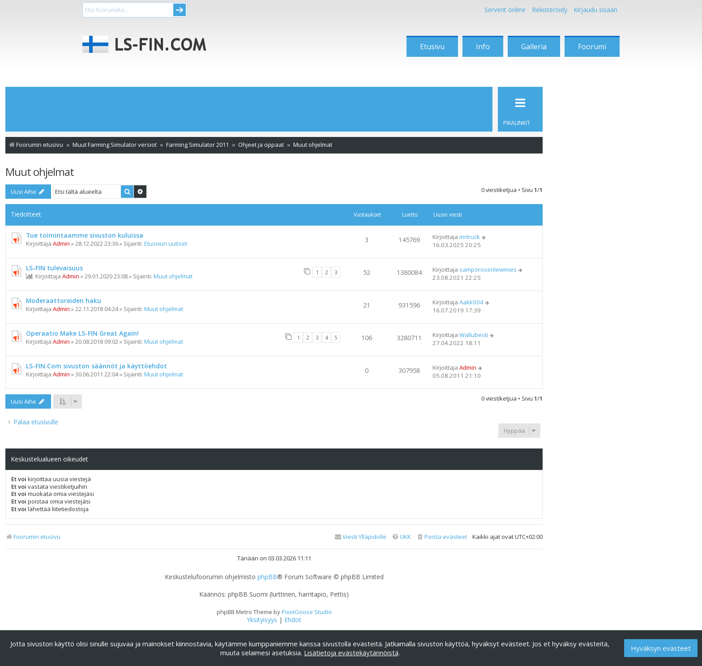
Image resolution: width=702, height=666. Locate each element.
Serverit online (505, 9)
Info (483, 46)
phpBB (267, 577)
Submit (179, 10)
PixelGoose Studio (307, 612)
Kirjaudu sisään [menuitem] (595, 9)
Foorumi (592, 46)
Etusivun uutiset (165, 243)
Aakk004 (471, 302)
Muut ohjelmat (39, 171)
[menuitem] (441, 536)
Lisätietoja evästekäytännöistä (351, 652)
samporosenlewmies (488, 269)
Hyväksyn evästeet (661, 648)
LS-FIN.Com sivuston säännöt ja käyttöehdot (96, 366)
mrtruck (469, 237)
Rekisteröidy (549, 9)
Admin (61, 243)
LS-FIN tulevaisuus (54, 268)
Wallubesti (473, 335)
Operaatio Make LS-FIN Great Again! (82, 333)
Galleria (534, 46)
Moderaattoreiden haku (63, 300)
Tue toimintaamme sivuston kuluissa (84, 235)
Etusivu (432, 46)
